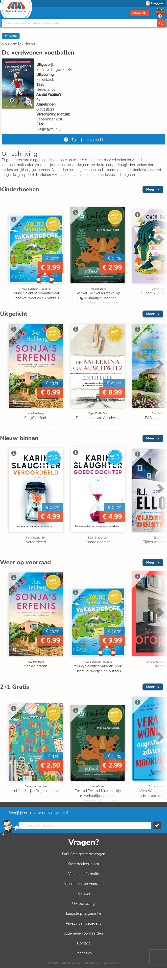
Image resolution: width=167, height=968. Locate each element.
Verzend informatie (83, 874)
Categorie (140, 13)
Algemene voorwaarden (83, 933)
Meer (150, 189)
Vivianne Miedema (18, 44)
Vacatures (83, 953)
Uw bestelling (83, 904)
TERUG (11, 36)
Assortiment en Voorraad (84, 884)
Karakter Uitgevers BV (54, 70)
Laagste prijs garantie (83, 913)
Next (159, 239)
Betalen (83, 894)
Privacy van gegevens (83, 923)
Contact (83, 943)
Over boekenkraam (83, 864)
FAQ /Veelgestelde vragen (83, 854)
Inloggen (157, 3)
